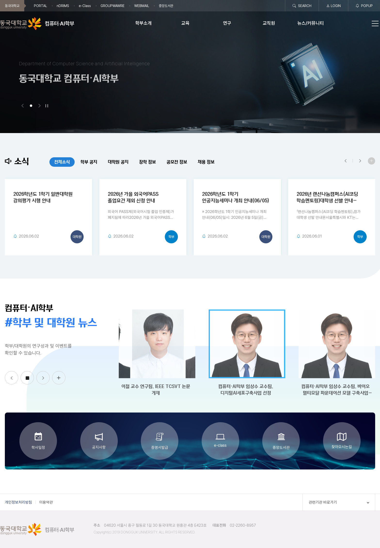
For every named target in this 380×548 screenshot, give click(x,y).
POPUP (364, 6)
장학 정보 (138, 162)
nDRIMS (63, 6)
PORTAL (40, 6)
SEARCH (302, 6)
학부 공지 (79, 162)
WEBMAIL (141, 6)
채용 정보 (197, 162)
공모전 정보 (167, 162)
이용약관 (46, 502)
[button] (22, 105)
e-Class (85, 6)
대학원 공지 (109, 162)
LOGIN (333, 6)
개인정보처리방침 (18, 502)
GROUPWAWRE (113, 6)
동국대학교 (12, 6)
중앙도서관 (166, 6)
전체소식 (53, 162)
